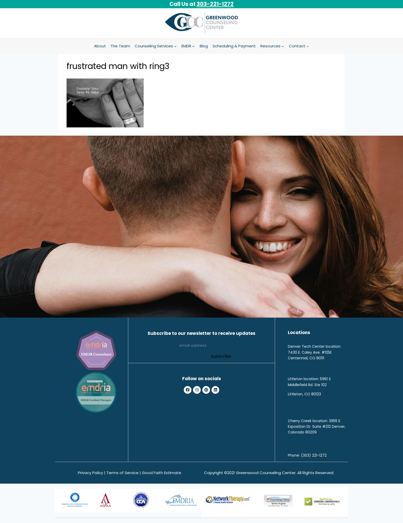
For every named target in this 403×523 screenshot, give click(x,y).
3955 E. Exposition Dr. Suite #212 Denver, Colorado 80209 (316, 426)
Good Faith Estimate (161, 472)
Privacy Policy (90, 472)
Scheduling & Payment (234, 46)
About (100, 46)
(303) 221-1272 (314, 455)
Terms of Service (122, 472)
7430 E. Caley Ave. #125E (310, 352)
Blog (204, 46)
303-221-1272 (215, 4)
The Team (120, 46)
